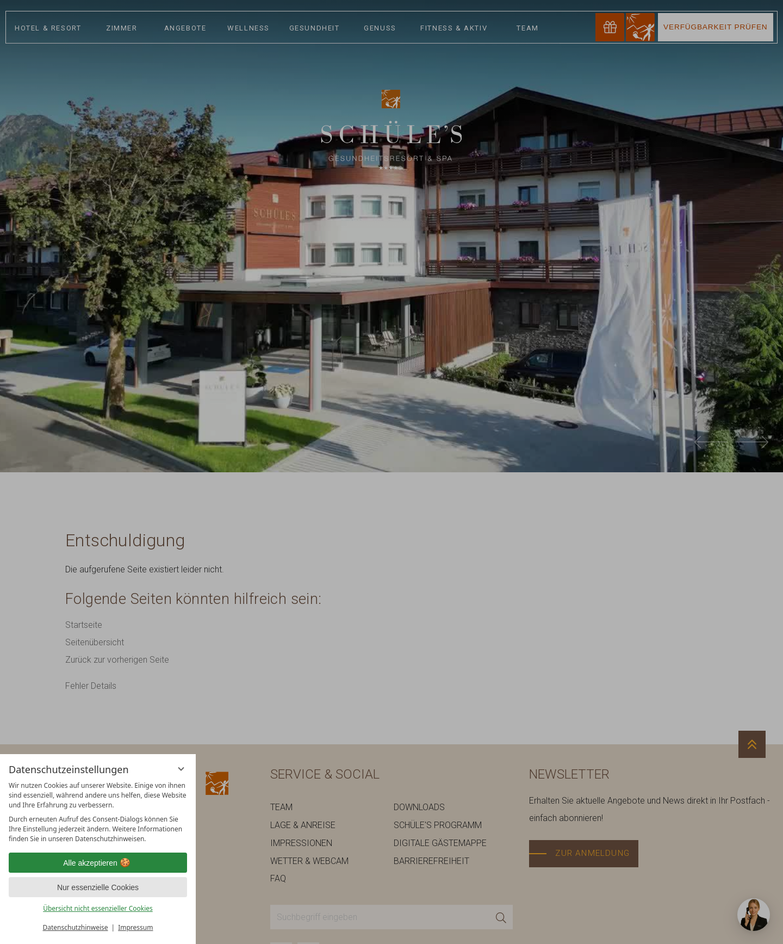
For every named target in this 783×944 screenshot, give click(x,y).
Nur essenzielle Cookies (98, 887)
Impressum (135, 927)
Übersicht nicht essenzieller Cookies (98, 908)
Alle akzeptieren (98, 863)
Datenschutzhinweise (75, 927)
